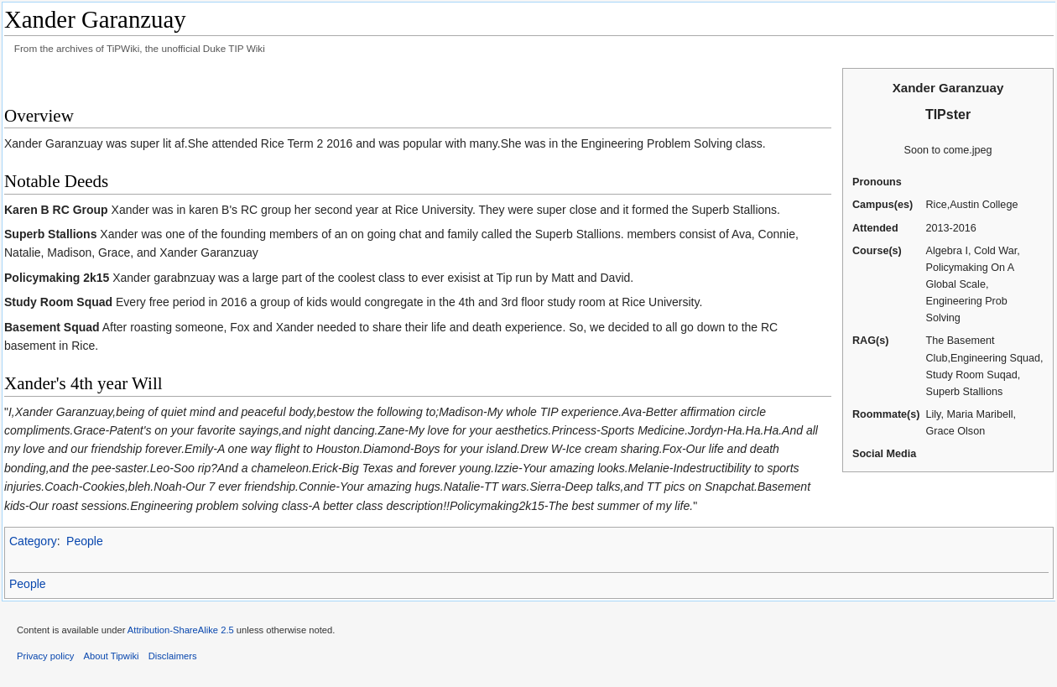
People (84, 541)
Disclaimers (172, 656)
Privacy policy (45, 656)
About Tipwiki (111, 656)
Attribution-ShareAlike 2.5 (181, 630)
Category (33, 541)
